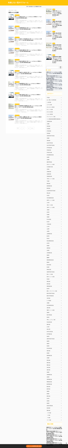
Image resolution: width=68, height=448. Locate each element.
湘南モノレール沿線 (50, 300)
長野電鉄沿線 (49, 369)
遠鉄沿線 (48, 360)
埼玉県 (48, 185)
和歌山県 (48, 183)
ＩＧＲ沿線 (48, 403)
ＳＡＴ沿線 (48, 410)
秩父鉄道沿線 (49, 338)
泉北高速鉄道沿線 (50, 295)
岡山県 (48, 228)
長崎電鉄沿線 (49, 364)
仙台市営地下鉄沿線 (50, 135)
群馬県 (48, 343)
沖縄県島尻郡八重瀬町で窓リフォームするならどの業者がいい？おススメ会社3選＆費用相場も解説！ (54, 436)
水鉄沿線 (48, 288)
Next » (31, 129)
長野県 (48, 367)
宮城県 (48, 204)
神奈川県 (48, 319)
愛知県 (48, 252)
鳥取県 (48, 393)
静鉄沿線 (48, 386)
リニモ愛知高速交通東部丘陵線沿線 (53, 109)
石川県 (48, 317)
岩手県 (48, 233)
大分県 (48, 192)
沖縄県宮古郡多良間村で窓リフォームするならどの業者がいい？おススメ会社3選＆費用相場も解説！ (54, 431)
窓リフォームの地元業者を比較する (34, 446)
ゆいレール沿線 (49, 99)
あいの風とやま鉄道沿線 (51, 90)
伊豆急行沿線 (49, 142)
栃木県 (48, 278)
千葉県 (48, 171)
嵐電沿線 (48, 238)
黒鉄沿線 (48, 400)
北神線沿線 (48, 161)
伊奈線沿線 (48, 140)
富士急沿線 (48, 209)
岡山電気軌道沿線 (50, 231)
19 (28, 129)
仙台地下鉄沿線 (49, 133)
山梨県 (48, 221)
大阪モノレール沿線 (50, 197)
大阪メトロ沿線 (49, 195)
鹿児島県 (48, 398)
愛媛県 (48, 247)
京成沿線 (48, 118)
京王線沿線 (48, 121)
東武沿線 (48, 274)
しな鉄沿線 (48, 92)
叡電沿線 (48, 178)
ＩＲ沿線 (48, 405)
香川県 (48, 388)
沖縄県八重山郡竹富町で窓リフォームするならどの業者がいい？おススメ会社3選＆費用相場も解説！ (54, 427)
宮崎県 (48, 207)
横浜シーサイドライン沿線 (51, 281)
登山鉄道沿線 (49, 312)
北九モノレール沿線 (50, 154)
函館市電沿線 (49, 152)
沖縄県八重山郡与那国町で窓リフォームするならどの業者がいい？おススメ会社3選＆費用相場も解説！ (54, 423)
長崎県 (48, 362)
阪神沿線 (48, 379)
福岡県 (48, 331)
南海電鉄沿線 (49, 176)
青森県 (48, 381)
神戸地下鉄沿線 (49, 321)
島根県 (48, 235)
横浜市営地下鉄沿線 (50, 283)
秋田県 (48, 336)
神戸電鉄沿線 (49, 324)
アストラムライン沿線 (50, 106)
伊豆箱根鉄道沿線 (50, 145)
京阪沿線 (48, 130)
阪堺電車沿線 (49, 374)
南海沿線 (48, 173)
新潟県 (48, 257)
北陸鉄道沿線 (49, 166)
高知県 (48, 391)
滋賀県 (48, 302)
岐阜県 (48, 226)
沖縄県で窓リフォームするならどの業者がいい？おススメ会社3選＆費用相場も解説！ (57, 12)
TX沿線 (48, 87)
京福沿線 (48, 123)
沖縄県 (48, 293)
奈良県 (48, 202)
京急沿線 (48, 116)
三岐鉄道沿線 (49, 111)
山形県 (48, 219)
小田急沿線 (48, 214)
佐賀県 (48, 147)
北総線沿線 (48, 164)
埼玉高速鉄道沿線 (50, 188)
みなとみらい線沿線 (50, 97)
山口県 (48, 216)
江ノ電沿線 (48, 290)
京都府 (48, 128)
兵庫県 (48, 149)
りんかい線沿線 (49, 104)
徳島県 (48, 245)
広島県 (48, 240)
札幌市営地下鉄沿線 (50, 262)
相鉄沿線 (48, 314)
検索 (60, 58)
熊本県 (48, 307)
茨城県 (48, 348)
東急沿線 (48, 271)
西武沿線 (48, 350)
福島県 (48, 333)
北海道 (48, 159)
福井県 (48, 326)
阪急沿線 (48, 376)
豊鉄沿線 (48, 355)
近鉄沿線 (48, 357)
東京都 (48, 269)
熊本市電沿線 (49, 305)
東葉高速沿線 (49, 276)
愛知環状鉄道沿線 (50, 250)
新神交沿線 (48, 259)
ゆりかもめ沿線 (49, 102)
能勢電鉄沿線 (49, 345)
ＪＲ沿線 (48, 407)
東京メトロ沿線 (49, 264)
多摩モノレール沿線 (50, 190)
